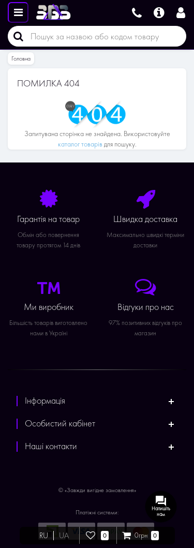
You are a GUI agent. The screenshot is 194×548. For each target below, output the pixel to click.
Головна (21, 58)
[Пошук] (15, 36)
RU (43, 535)
